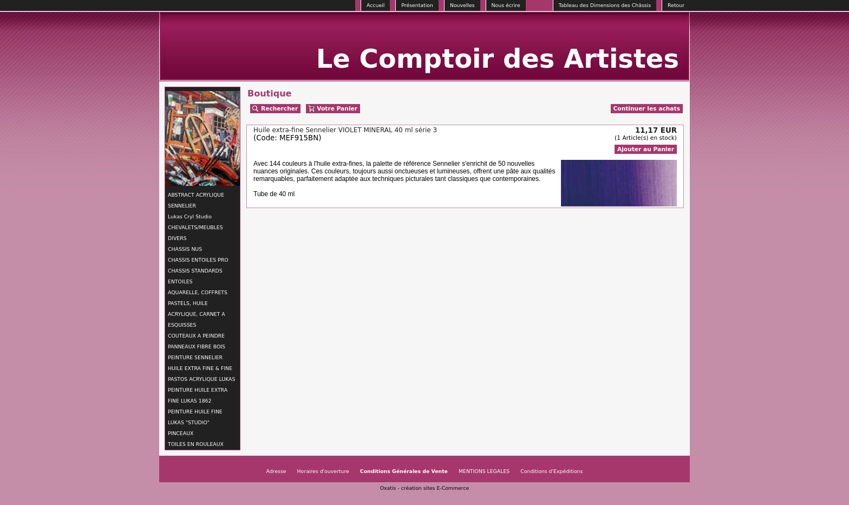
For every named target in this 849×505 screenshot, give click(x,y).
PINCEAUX (180, 433)
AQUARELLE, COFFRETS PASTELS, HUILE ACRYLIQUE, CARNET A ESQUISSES (197, 308)
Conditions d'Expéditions (551, 471)
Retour (676, 5)
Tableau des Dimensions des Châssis (605, 5)
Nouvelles (462, 5)
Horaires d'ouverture (323, 471)
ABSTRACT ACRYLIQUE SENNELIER (196, 200)
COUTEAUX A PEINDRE (196, 336)
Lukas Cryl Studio (190, 216)
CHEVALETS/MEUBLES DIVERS (195, 232)
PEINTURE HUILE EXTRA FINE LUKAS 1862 (197, 395)
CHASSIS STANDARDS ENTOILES (195, 276)
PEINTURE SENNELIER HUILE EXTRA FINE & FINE (200, 362)
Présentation (417, 5)
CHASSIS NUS (185, 249)
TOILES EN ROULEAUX (196, 444)
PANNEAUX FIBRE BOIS (196, 346)
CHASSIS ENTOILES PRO (198, 260)
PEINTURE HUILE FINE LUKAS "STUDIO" (195, 417)
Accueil (375, 5)
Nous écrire (506, 5)
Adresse (276, 471)
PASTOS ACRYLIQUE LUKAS (201, 379)
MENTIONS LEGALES (484, 471)
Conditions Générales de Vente (404, 471)
